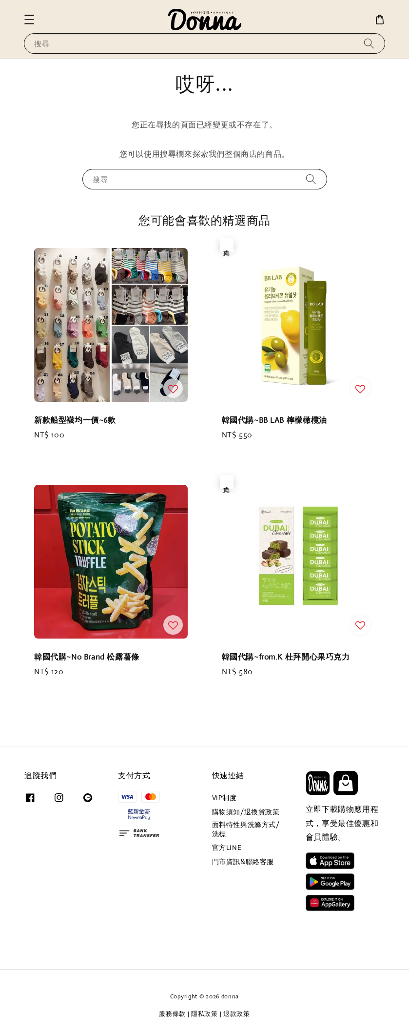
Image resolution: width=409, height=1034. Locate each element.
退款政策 (236, 1014)
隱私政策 (204, 1014)
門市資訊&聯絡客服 (243, 861)
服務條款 (172, 1014)
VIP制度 (224, 797)
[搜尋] (369, 43)
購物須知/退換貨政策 (246, 811)
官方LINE (227, 847)
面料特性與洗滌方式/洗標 (246, 829)
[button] (29, 19)
